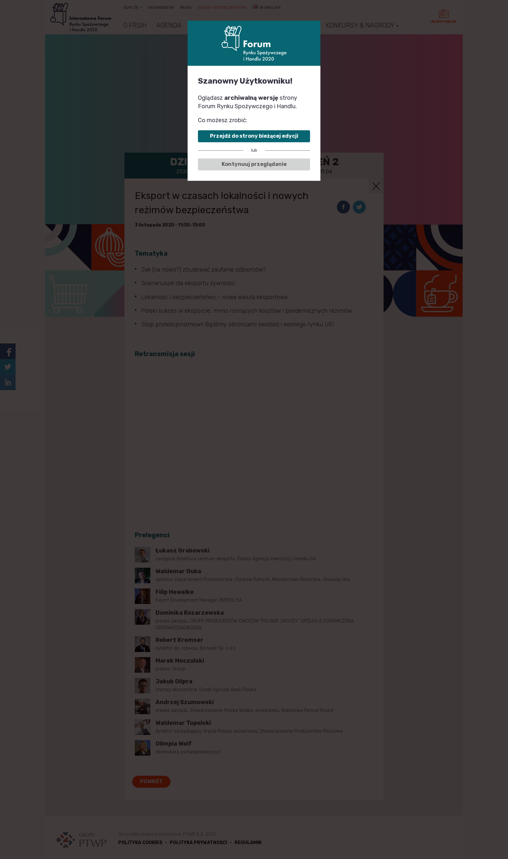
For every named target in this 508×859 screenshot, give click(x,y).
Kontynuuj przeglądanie (254, 164)
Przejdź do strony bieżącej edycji (254, 136)
